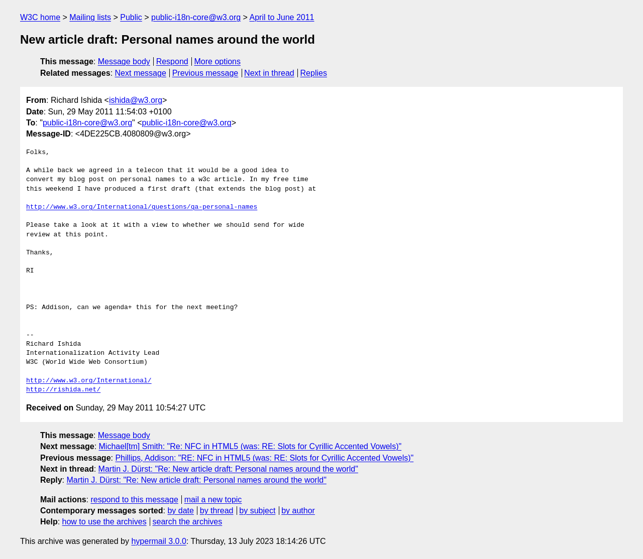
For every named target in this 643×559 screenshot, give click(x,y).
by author (298, 510)
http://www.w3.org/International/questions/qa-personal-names (141, 207)
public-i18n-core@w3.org (196, 17)
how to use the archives (104, 521)
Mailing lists (90, 17)
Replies (313, 73)
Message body (124, 61)
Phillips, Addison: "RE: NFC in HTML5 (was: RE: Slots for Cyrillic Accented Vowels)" (264, 458)
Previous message (205, 73)
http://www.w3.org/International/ (89, 380)
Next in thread (269, 73)
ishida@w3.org (135, 100)
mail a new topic (213, 499)
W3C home (40, 17)
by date (180, 510)
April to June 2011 (282, 17)
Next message (140, 73)
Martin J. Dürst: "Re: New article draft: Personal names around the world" (228, 469)
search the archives (188, 521)
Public (131, 17)
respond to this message (134, 499)
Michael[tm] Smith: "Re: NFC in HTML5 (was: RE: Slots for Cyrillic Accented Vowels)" (250, 446)
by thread (217, 510)
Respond (172, 61)
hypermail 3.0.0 (158, 541)
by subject (257, 510)
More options (217, 61)
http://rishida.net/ (63, 389)
